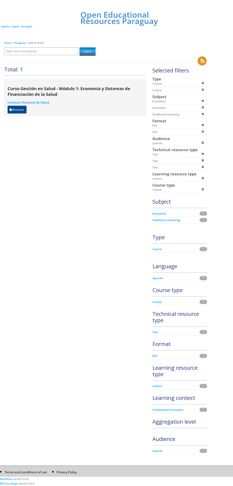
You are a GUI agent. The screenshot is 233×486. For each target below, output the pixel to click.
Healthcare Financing (166, 220)
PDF (155, 356)
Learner (157, 451)
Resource (17, 109)
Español (5, 26)
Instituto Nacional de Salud (28, 102)
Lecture (157, 386)
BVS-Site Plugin (9, 483)
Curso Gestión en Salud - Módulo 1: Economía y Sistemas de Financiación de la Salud (69, 91)
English (15, 26)
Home (7, 43)
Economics (159, 213)
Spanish (157, 278)
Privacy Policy (67, 472)
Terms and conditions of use (25, 472)
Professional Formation (167, 410)
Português (26, 26)
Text (155, 332)
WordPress (6, 479)
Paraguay (20, 43)
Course (156, 249)
